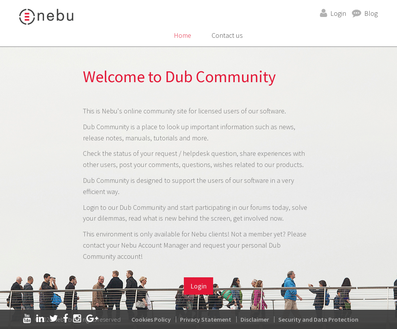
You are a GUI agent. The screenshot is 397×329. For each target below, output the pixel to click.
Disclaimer (255, 319)
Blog (371, 13)
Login (338, 13)
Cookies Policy (151, 319)
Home (182, 35)
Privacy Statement (205, 319)
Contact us (227, 35)
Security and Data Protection (318, 319)
